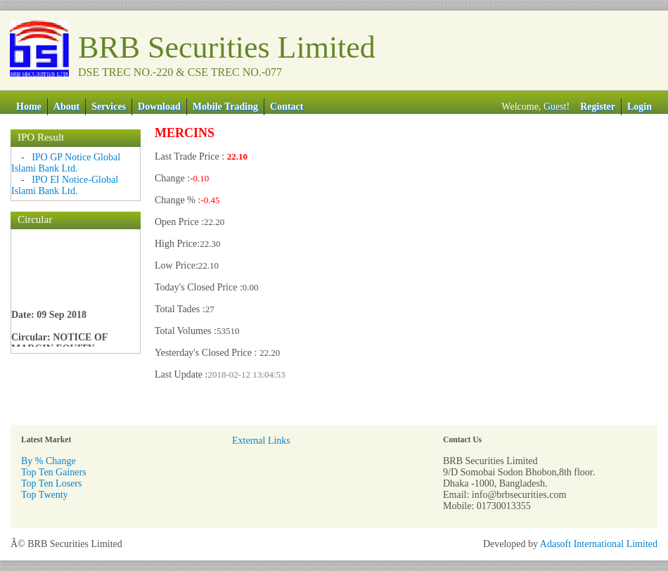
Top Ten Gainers (53, 472)
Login (639, 106)
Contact (286, 106)
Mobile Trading (225, 106)
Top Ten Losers (51, 483)
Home (28, 106)
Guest (555, 106)
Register (597, 106)
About (66, 106)
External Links (261, 440)
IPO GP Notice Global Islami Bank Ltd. (65, 163)
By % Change (48, 461)
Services (108, 106)
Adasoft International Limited (598, 544)
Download (159, 106)
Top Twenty (44, 494)
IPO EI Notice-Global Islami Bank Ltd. (64, 185)
